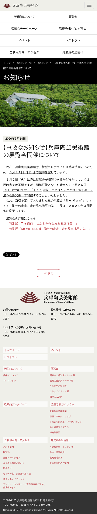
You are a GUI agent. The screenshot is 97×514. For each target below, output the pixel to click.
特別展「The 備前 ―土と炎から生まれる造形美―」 (43, 223)
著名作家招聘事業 (58, 411)
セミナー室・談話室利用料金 (17, 473)
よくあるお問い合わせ (13, 463)
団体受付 (7, 468)
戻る (50, 273)
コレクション (9, 380)
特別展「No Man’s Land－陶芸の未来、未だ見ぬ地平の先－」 (50, 228)
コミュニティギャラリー (15, 479)
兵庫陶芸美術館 (25, 5)
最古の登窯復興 (57, 452)
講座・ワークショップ (60, 416)
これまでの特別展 (58, 386)
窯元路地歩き (56, 457)
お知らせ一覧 (24, 62)
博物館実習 (55, 432)
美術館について (24, 16)
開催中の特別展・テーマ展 (62, 375)
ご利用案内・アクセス (24, 52)
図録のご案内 (56, 396)
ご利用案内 (8, 447)
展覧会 (72, 16)
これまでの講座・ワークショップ (66, 422)
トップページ (12, 350)
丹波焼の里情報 (72, 52)
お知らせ (43, 62)
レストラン (72, 40)
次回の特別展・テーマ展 (61, 380)
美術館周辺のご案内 (59, 463)
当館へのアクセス (11, 457)
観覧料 (6, 452)
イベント (24, 40)
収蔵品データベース (24, 28)
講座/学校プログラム (73, 28)
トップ (7, 62)
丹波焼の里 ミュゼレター (62, 447)
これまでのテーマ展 (59, 391)
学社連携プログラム (59, 427)
